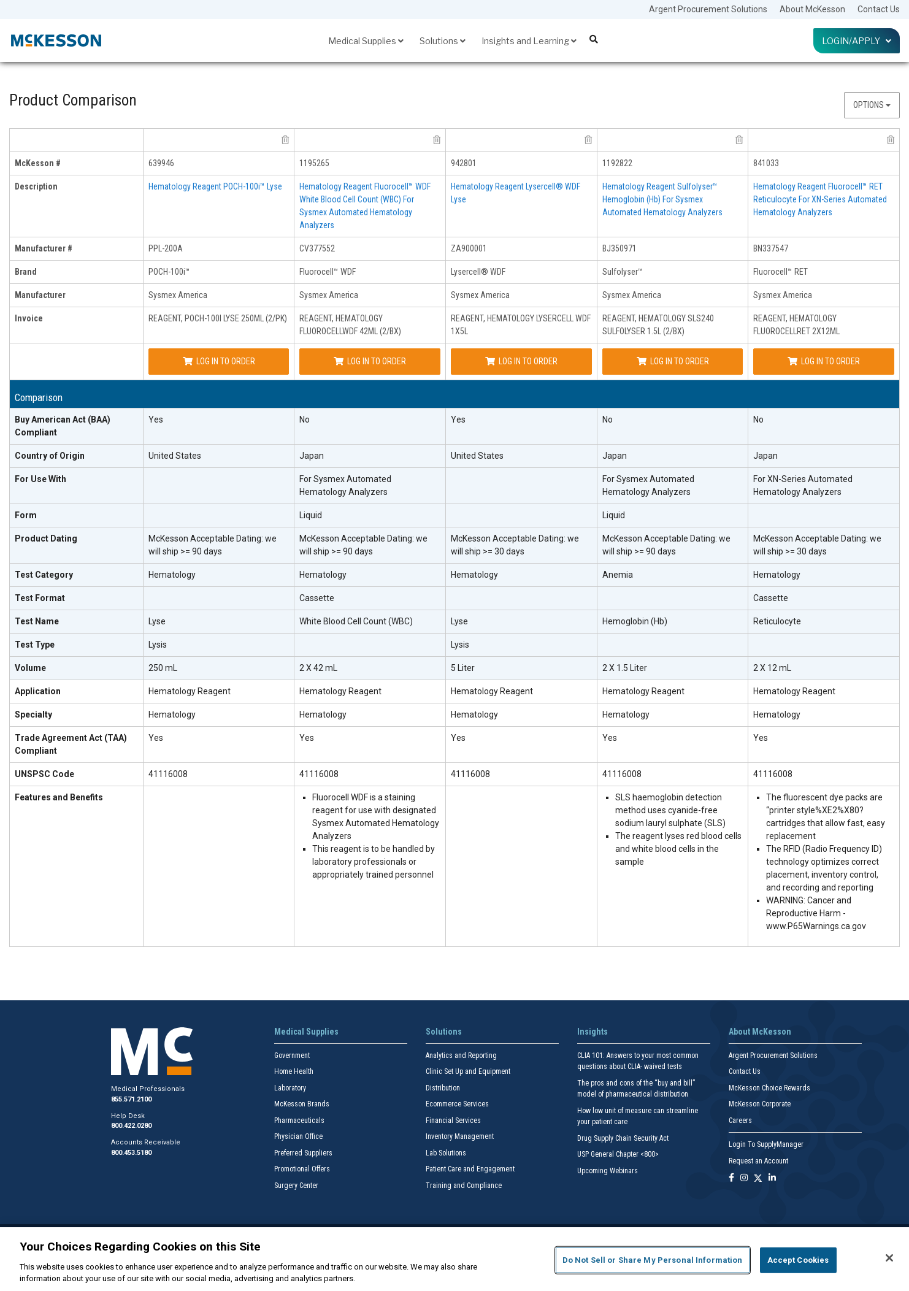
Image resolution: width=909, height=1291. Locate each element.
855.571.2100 (131, 1099)
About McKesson (812, 9)
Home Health (293, 1071)
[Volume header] (77, 668)
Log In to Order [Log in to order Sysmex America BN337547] (824, 361)
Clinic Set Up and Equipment (468, 1071)
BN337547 (770, 248)
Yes (155, 419)
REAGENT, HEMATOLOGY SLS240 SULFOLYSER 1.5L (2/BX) (658, 324)
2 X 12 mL (772, 668)
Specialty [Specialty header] (33, 714)
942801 (464, 163)
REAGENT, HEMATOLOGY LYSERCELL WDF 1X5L (521, 324)
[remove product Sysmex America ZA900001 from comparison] (588, 140)
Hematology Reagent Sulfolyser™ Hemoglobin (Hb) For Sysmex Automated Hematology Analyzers (662, 199)
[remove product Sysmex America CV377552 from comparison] (436, 140)
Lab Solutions (446, 1153)
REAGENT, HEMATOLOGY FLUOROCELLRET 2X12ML (796, 324)
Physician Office (298, 1136)
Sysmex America (177, 295)
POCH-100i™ (169, 272)
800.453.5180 (131, 1153)
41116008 (168, 774)
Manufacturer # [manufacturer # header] (43, 248)
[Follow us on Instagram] (744, 1178)
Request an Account (758, 1161)
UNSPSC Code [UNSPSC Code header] (44, 774)
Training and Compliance (464, 1185)
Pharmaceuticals (299, 1120)
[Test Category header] (77, 575)
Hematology (172, 575)
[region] (454, 1259)
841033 (766, 163)
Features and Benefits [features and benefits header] (59, 797)
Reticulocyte (777, 621)
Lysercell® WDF (478, 272)
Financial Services (453, 1120)
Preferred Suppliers (303, 1153)
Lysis (157, 644)
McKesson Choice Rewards (769, 1088)
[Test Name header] (77, 622)
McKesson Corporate (760, 1104)
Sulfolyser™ (622, 272)
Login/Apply (856, 41)
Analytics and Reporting (461, 1055)
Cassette (316, 598)
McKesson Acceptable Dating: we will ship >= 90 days (212, 545)
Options (872, 105)
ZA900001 (469, 248)
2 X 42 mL (318, 668)
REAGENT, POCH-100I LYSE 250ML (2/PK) (217, 318)
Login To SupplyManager (766, 1144)
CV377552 (317, 248)
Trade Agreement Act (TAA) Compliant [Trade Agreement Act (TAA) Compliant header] (71, 744)
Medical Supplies (366, 41)
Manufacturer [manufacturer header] (40, 295)
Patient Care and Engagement (470, 1169)
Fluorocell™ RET (780, 272)
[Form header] (77, 515)
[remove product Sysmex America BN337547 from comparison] (890, 140)
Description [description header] (36, 186)
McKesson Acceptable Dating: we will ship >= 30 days (515, 545)
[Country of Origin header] (77, 456)
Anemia (617, 575)
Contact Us (878, 9)
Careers (740, 1120)
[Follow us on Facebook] (731, 1178)
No (304, 419)
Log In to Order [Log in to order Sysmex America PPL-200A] (219, 361)
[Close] (889, 1257)
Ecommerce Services (457, 1104)
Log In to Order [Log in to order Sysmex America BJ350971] (673, 361)
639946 (161, 163)
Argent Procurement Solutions (708, 9)
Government (292, 1055)
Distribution (443, 1088)
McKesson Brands (301, 1104)
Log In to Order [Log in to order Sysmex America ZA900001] (521, 361)
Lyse (157, 621)
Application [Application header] (38, 691)
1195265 (314, 163)
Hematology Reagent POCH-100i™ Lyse (215, 186)
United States (174, 456)
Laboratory (290, 1088)
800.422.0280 (131, 1126)
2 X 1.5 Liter (624, 668)
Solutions (443, 41)
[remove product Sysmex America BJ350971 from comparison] (739, 140)
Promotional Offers (302, 1169)
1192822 (617, 163)
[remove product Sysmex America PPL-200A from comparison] (285, 140)
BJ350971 (619, 248)
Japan (311, 456)
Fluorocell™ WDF (327, 272)
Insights (592, 1031)
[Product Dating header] (77, 545)
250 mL (162, 668)
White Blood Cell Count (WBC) (356, 621)
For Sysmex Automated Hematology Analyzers (345, 485)
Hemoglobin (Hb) (634, 621)
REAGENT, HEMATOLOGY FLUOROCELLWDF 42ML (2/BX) (350, 324)
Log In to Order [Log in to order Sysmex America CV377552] (370, 361)
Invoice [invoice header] (29, 318)
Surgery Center (296, 1185)
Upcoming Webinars (607, 1170)
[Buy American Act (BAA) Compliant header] (77, 426)
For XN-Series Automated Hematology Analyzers (803, 485)
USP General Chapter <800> (618, 1154)
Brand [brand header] (26, 272)
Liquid (310, 515)
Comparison (39, 398)
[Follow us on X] (758, 1178)
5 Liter (463, 668)
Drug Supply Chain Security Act (623, 1138)
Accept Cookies (798, 1260)
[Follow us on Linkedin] (772, 1178)
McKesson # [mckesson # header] (38, 163)
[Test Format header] (77, 598)
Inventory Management (460, 1136)
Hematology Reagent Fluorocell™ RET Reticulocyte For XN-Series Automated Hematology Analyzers (820, 199)
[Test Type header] (77, 645)
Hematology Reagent (189, 691)
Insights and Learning (529, 41)
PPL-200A (165, 248)
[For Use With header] (77, 486)
